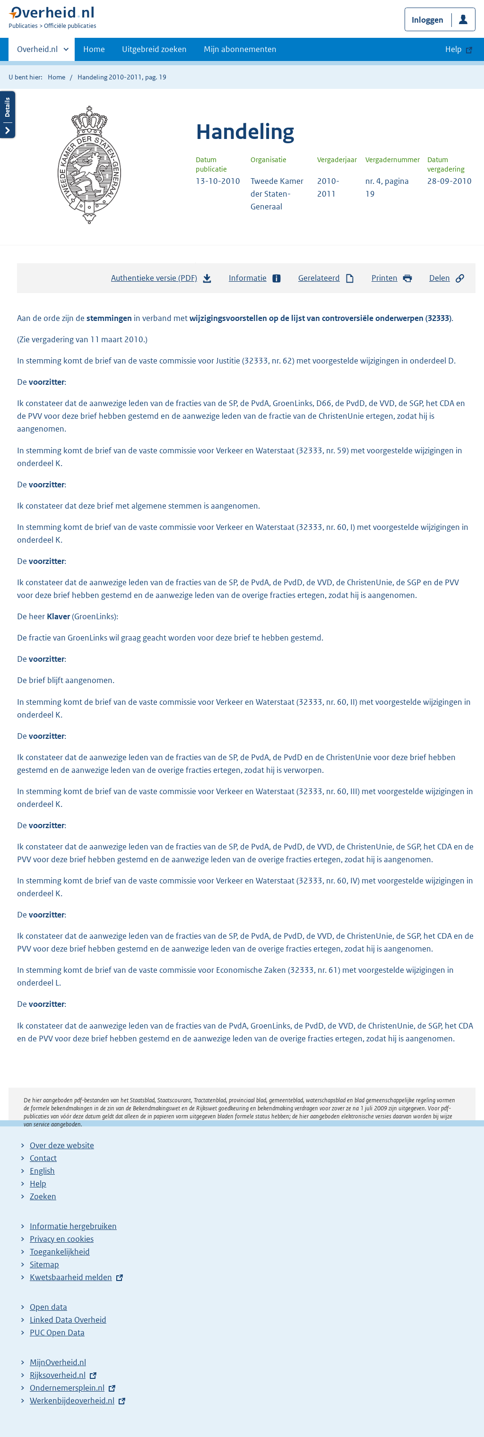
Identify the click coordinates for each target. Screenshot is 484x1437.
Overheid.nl (37, 52)
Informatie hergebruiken (73, 1226)
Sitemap (44, 1264)
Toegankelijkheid (60, 1252)
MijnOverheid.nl (58, 1362)
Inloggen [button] (427, 20)
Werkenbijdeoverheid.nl (72, 1400)
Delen (447, 278)
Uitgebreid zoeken (154, 49)
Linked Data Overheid (68, 1320)
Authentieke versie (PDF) (161, 280)
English (42, 1171)
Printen (392, 278)
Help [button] (453, 49)
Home (94, 49)
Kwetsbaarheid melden (71, 1277)
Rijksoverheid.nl (58, 1375)
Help (38, 1183)
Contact (43, 1158)
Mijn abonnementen (240, 49)
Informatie (255, 278)
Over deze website (62, 1145)
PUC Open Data (57, 1332)
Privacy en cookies (62, 1239)
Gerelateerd (326, 278)
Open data (48, 1307)
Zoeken (43, 1196)
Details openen (7, 114)
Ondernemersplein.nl (67, 1388)
